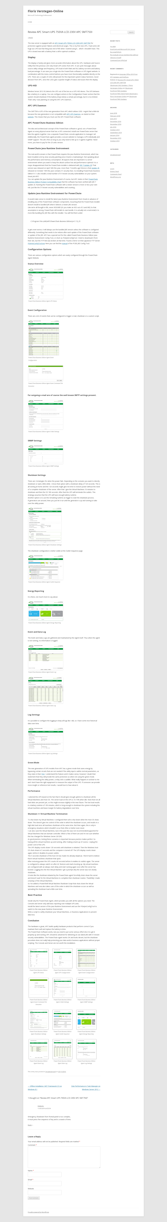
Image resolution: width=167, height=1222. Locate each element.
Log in (112, 169)
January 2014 (114, 135)
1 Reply (30, 38)
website (31, 117)
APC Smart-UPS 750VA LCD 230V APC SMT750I (72, 43)
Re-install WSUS (115, 52)
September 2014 (116, 133)
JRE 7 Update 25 (86, 165)
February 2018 (115, 116)
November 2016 (115, 124)
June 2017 (113, 119)
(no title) (113, 46)
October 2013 (114, 141)
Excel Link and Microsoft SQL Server (122, 49)
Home (30, 22)
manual (64, 243)
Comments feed (115, 174)
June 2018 (113, 113)
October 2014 (114, 130)
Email (30, 1180)
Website (31, 1189)
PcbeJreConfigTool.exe (36, 243)
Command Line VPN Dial (118, 60)
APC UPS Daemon (73, 114)
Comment (32, 1145)
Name (31, 1170)
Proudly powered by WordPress (38, 1212)
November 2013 (115, 138)
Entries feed (114, 171)
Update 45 (95, 168)
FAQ (43, 774)
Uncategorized (50, 1072)
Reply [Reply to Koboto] (30, 1125)
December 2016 (115, 121)
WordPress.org (115, 177)
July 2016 (113, 127)
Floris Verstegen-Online (45, 11)
